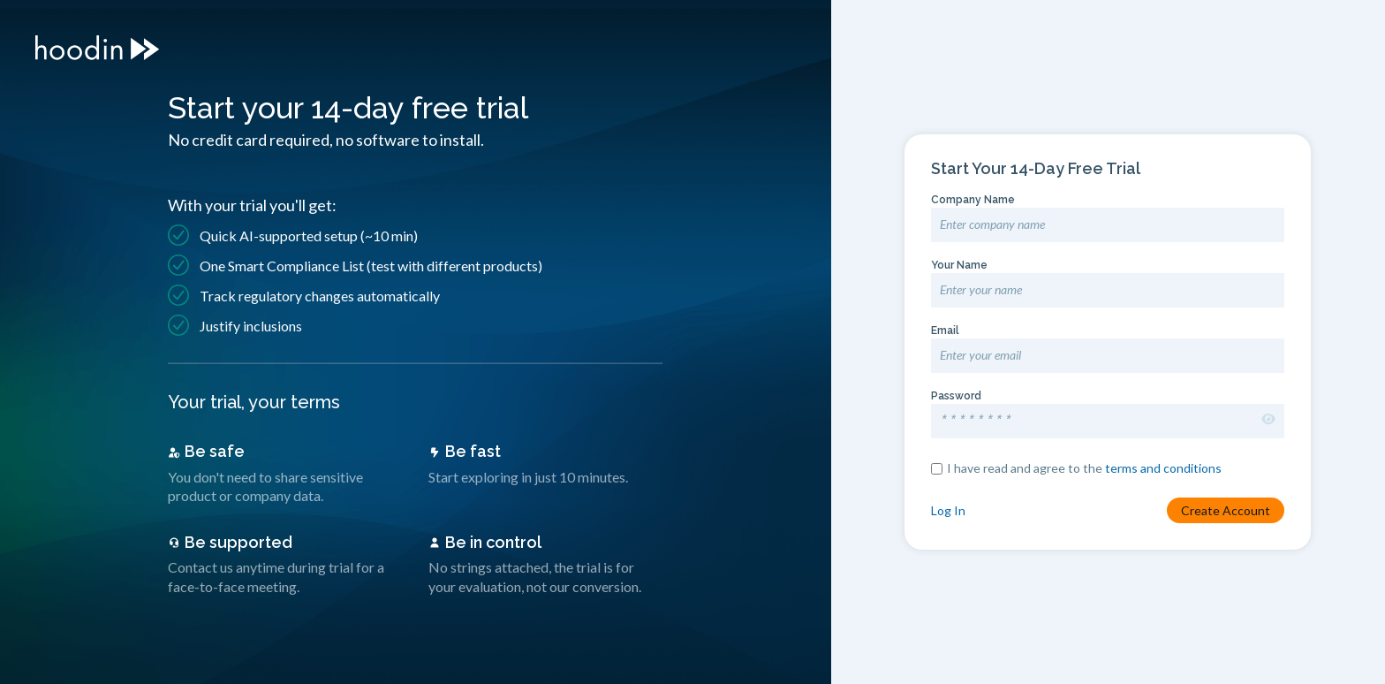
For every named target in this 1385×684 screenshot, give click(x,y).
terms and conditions (1163, 468)
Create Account (1225, 511)
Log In (948, 511)
